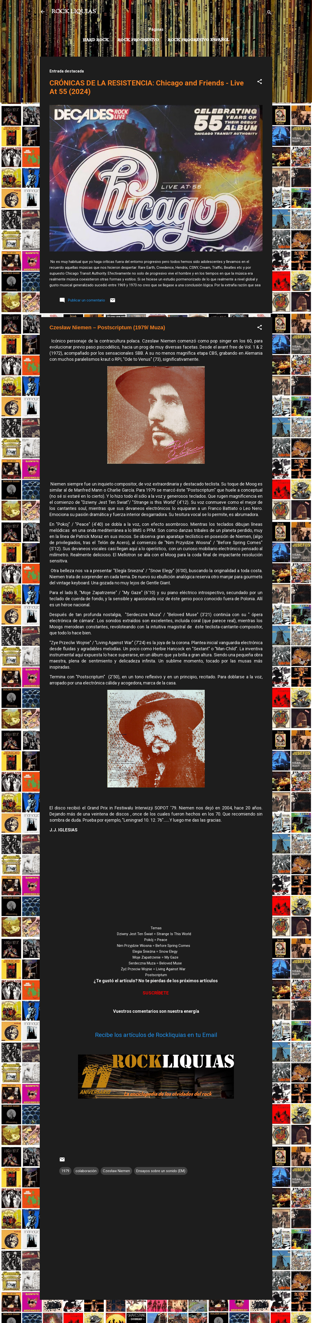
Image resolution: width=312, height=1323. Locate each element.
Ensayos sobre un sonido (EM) (160, 1171)
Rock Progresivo (138, 40)
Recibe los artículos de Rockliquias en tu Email (156, 1035)
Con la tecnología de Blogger (156, 1310)
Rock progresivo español (198, 40)
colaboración (86, 1171)
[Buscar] (269, 13)
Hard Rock (96, 40)
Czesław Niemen (116, 1171)
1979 (65, 1171)
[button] (260, 82)
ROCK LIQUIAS (73, 12)
